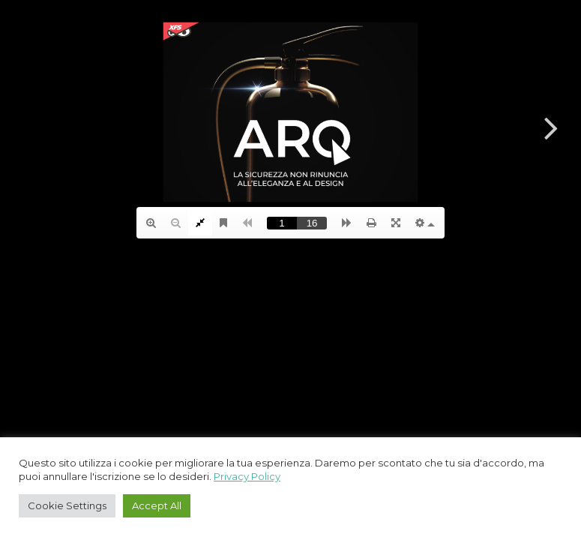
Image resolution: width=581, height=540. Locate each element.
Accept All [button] (156, 506)
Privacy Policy (247, 476)
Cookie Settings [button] (67, 506)
